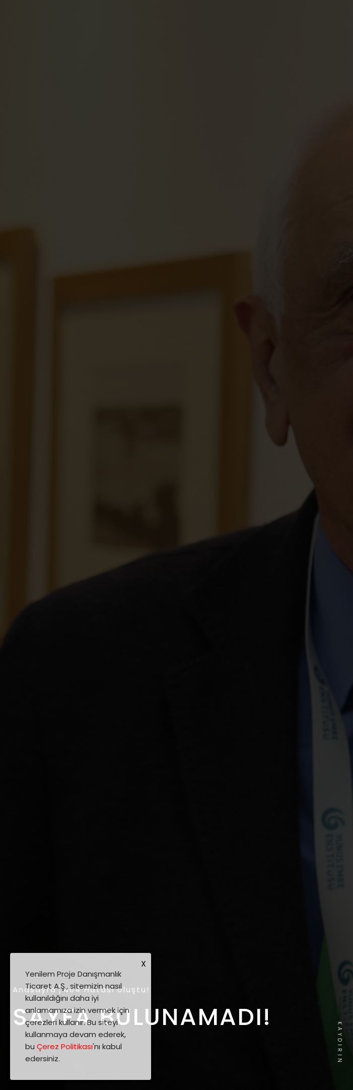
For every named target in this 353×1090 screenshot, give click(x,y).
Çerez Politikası (65, 1046)
